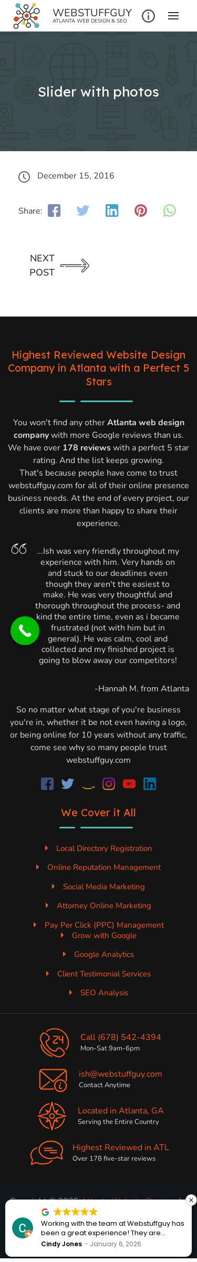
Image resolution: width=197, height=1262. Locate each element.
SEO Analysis (98, 992)
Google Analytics (98, 954)
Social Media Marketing (98, 886)
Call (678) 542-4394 (120, 1037)
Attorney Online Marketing (98, 905)
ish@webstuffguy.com (120, 1074)
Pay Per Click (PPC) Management (99, 925)
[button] (191, 1200)
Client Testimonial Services (98, 974)
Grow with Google (99, 935)
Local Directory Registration (98, 848)
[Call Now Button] (25, 630)
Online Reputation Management (98, 867)
